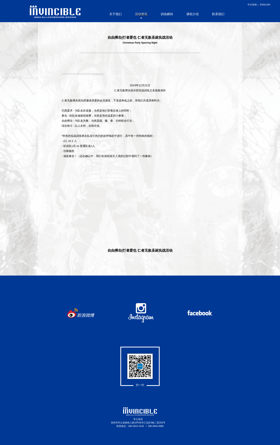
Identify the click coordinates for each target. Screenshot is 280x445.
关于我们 (115, 14)
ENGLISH (265, 4)
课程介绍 (192, 14)
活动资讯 (141, 14)
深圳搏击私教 (97, 74)
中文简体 (252, 4)
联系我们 (218, 14)
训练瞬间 (167, 14)
